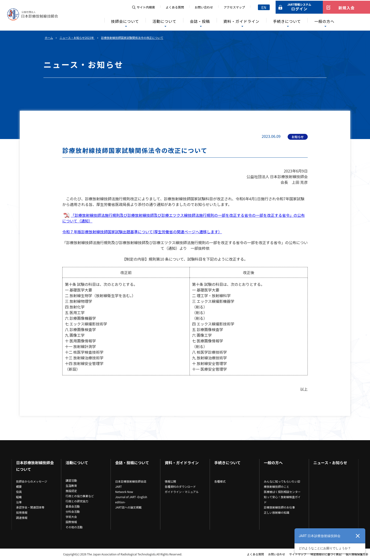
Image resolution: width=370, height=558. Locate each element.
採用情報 (21, 512)
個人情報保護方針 (357, 554)
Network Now (124, 492)
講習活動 (71, 480)
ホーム (49, 38)
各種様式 (220, 481)
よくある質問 (175, 7)
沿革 (19, 502)
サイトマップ (297, 554)
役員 (19, 492)
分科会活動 (73, 511)
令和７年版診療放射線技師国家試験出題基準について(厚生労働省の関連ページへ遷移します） (142, 231)
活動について (164, 21)
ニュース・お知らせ (330, 462)
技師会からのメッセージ (31, 481)
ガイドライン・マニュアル (182, 492)
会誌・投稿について (132, 462)
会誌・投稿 (200, 21)
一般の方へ (324, 21)
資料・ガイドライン (241, 21)
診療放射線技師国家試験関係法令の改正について (132, 38)
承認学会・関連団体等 (30, 507)
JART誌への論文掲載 (128, 507)
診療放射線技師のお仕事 (279, 507)
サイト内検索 (146, 7)
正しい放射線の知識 (276, 512)
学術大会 (71, 517)
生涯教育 (71, 486)
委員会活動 (73, 506)
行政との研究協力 (77, 501)
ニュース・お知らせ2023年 (77, 38)
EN (263, 7)
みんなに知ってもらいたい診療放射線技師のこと (282, 483)
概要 (19, 486)
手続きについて (287, 21)
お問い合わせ (204, 7)
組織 (19, 497)
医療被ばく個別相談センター (282, 492)
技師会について (125, 21)
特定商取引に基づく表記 (325, 554)
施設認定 (71, 491)
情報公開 (170, 481)
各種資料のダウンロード (180, 486)
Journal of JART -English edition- (131, 499)
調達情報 (21, 518)
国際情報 (71, 522)
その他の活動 (74, 527)
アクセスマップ (234, 7)
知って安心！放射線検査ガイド (282, 499)
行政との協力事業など (80, 496)
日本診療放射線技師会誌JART (130, 483)
